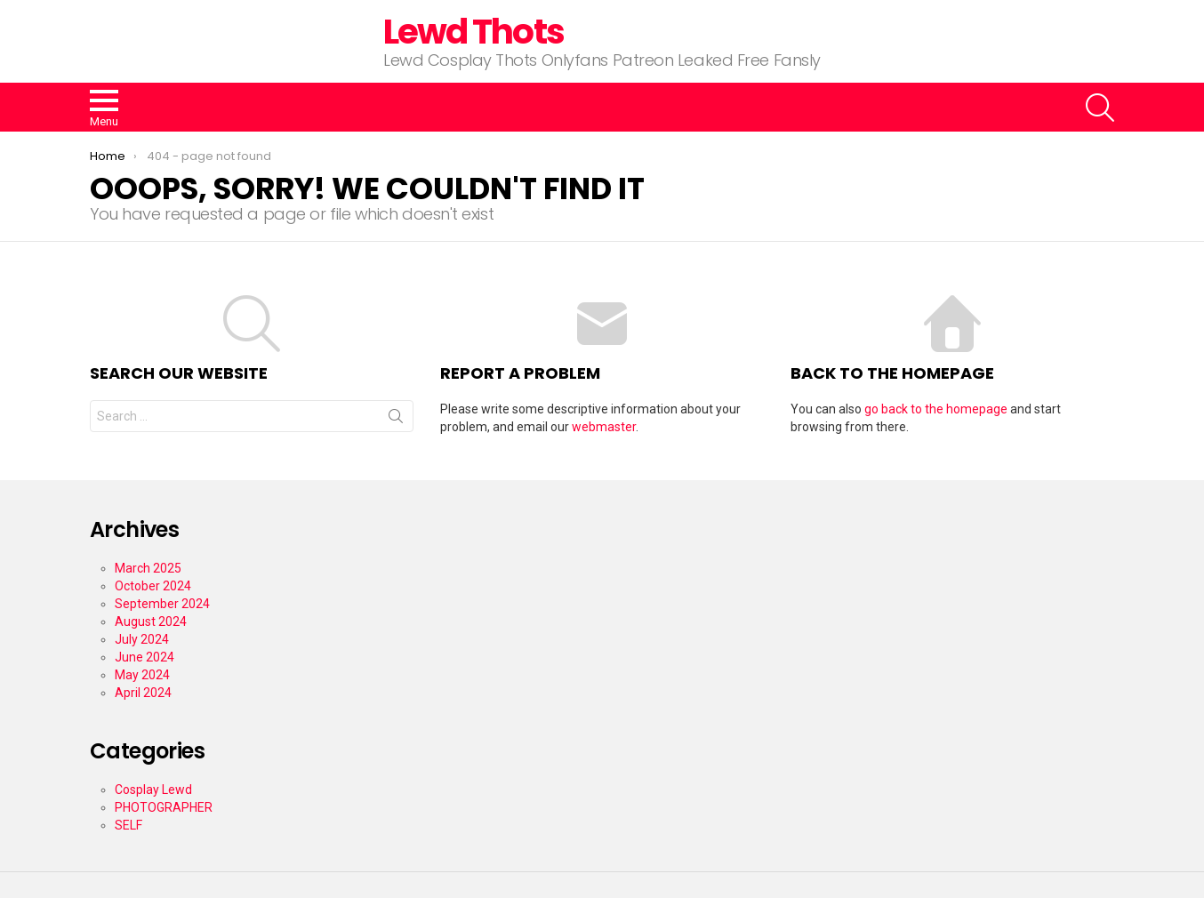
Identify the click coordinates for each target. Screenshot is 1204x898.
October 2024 (153, 586)
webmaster (604, 427)
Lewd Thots (473, 31)
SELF (128, 825)
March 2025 (148, 568)
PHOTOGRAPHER (164, 807)
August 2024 (151, 621)
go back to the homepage (935, 409)
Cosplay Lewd (153, 789)
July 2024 (142, 639)
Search (395, 419)
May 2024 (142, 675)
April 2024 (143, 693)
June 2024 (144, 657)
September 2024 (162, 604)
